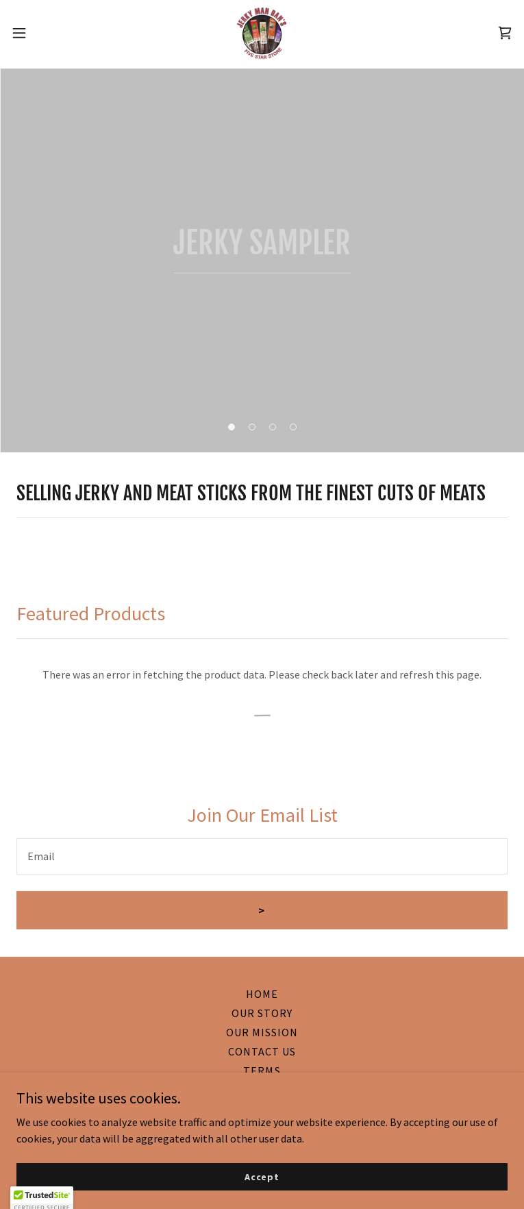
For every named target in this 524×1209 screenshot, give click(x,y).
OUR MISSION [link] (262, 1032)
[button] (43, 33)
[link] (261, 32)
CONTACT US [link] (262, 1051)
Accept (262, 1176)
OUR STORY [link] (262, 1013)
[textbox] (262, 856)
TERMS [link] (261, 1070)
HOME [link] (262, 994)
